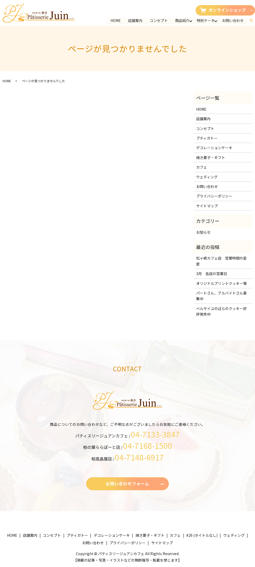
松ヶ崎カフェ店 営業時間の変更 (221, 260)
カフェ (201, 167)
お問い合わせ (233, 20)
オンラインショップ (223, 10)
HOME (115, 20)
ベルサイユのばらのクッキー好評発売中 (221, 311)
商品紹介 (182, 20)
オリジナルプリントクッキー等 (221, 283)
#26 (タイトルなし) (202, 535)
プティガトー (207, 138)
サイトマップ (207, 205)
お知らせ (203, 232)
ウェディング (207, 176)
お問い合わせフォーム (127, 483)
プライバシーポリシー (214, 196)
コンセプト (159, 20)
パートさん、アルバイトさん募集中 (221, 295)
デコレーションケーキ (214, 147)
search (253, 19)
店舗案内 (135, 20)
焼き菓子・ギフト (210, 157)
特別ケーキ (206, 20)
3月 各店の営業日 (211, 273)
